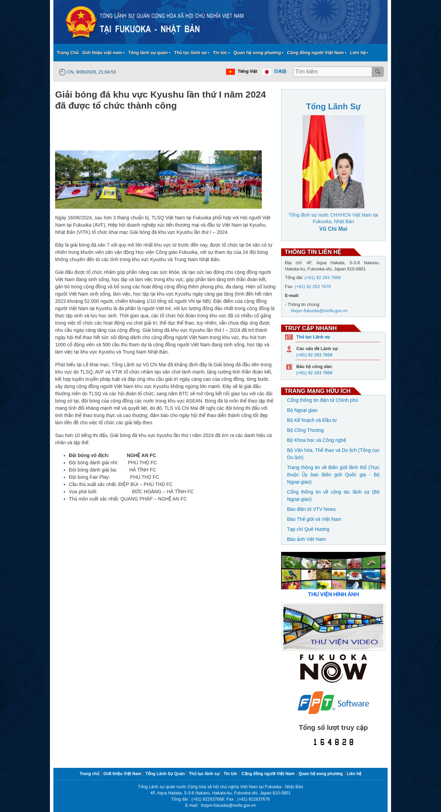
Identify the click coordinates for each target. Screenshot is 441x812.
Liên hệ (358, 52)
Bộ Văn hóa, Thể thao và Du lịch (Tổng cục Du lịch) (333, 453)
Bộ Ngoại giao (302, 410)
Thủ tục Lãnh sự (313, 336)
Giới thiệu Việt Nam (122, 773)
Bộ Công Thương (305, 430)
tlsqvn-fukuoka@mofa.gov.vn (228, 805)
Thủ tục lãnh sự (190, 52)
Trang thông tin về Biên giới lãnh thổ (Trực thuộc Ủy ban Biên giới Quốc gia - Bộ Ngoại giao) (333, 475)
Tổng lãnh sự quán (148, 52)
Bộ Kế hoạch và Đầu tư (312, 420)
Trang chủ (89, 773)
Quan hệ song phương (257, 52)
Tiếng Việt (247, 71)
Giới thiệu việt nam (102, 52)
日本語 (280, 71)
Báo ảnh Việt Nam (306, 539)
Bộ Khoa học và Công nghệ (316, 440)
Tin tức (220, 52)
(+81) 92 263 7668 (314, 354)
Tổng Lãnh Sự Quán (165, 773)
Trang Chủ (68, 52)
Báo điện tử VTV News (311, 509)
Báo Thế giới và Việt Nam (314, 519)
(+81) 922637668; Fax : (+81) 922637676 (231, 799)
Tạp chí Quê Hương (308, 529)
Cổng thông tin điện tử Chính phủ (322, 400)
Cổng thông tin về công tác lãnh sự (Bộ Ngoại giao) (333, 495)
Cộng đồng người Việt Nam (315, 52)
